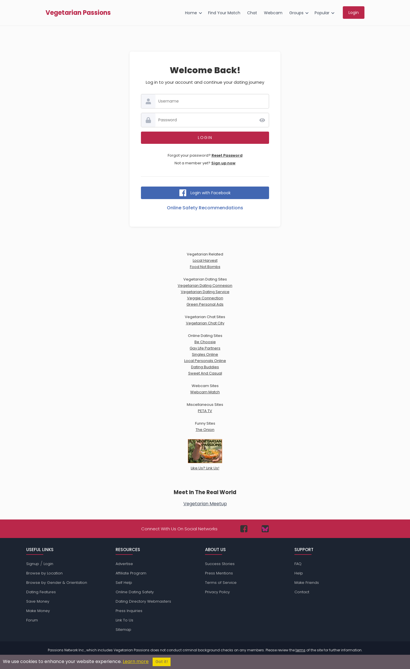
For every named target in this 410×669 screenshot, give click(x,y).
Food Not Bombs (205, 266)
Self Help (124, 582)
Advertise (124, 563)
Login (48, 563)
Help (298, 573)
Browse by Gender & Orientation (56, 582)
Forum (32, 620)
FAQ (298, 563)
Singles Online (205, 354)
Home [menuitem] (191, 13)
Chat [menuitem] (252, 13)
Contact (301, 592)
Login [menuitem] (353, 12)
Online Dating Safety (135, 592)
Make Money (38, 610)
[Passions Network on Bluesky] (265, 528)
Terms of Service (221, 582)
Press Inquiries (129, 610)
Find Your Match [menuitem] (224, 13)
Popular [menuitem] (322, 13)
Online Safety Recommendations (205, 207)
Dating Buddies (205, 367)
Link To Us (124, 620)
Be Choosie (205, 342)
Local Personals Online (205, 360)
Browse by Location (44, 573)
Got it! (161, 661)
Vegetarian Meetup (205, 503)
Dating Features (41, 592)
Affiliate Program (131, 573)
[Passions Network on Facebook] (243, 528)
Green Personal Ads (205, 304)
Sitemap (123, 629)
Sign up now (223, 163)
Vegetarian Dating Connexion (205, 285)
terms (301, 650)
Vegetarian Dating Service (205, 291)
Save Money (37, 601)
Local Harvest (205, 260)
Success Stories (220, 563)
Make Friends (306, 582)
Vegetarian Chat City (205, 323)
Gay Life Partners (205, 348)
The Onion (205, 429)
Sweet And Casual (205, 373)
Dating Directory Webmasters (143, 601)
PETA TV (205, 411)
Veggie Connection (205, 298)
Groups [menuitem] (296, 13)
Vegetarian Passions (78, 12)
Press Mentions (219, 573)
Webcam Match (205, 392)
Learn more (136, 661)
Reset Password (227, 155)
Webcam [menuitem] (273, 13)
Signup (32, 563)
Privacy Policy (217, 592)
